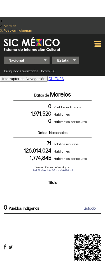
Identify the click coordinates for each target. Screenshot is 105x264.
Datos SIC (48, 71)
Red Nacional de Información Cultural (52, 170)
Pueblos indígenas (18, 30)
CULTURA (56, 78)
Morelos (10, 25)
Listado (89, 208)
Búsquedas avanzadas (21, 71)
